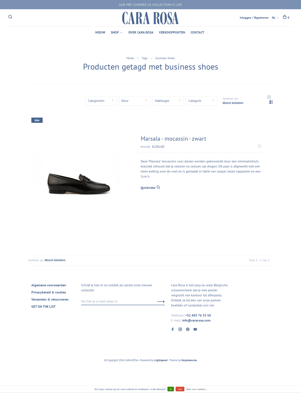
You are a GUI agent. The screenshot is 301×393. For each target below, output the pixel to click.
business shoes (165, 58)
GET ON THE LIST (43, 307)
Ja (171, 389)
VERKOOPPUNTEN (172, 33)
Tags (145, 58)
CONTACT (197, 33)
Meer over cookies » (196, 389)
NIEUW (100, 33)
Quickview (150, 188)
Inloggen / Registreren (254, 17)
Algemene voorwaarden (48, 286)
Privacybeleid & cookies (48, 293)
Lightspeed (160, 361)
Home (130, 58)
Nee (180, 389)
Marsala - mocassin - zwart (173, 139)
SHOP (115, 33)
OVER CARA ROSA (140, 33)
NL (273, 17)
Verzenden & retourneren (50, 300)
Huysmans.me (189, 361)
